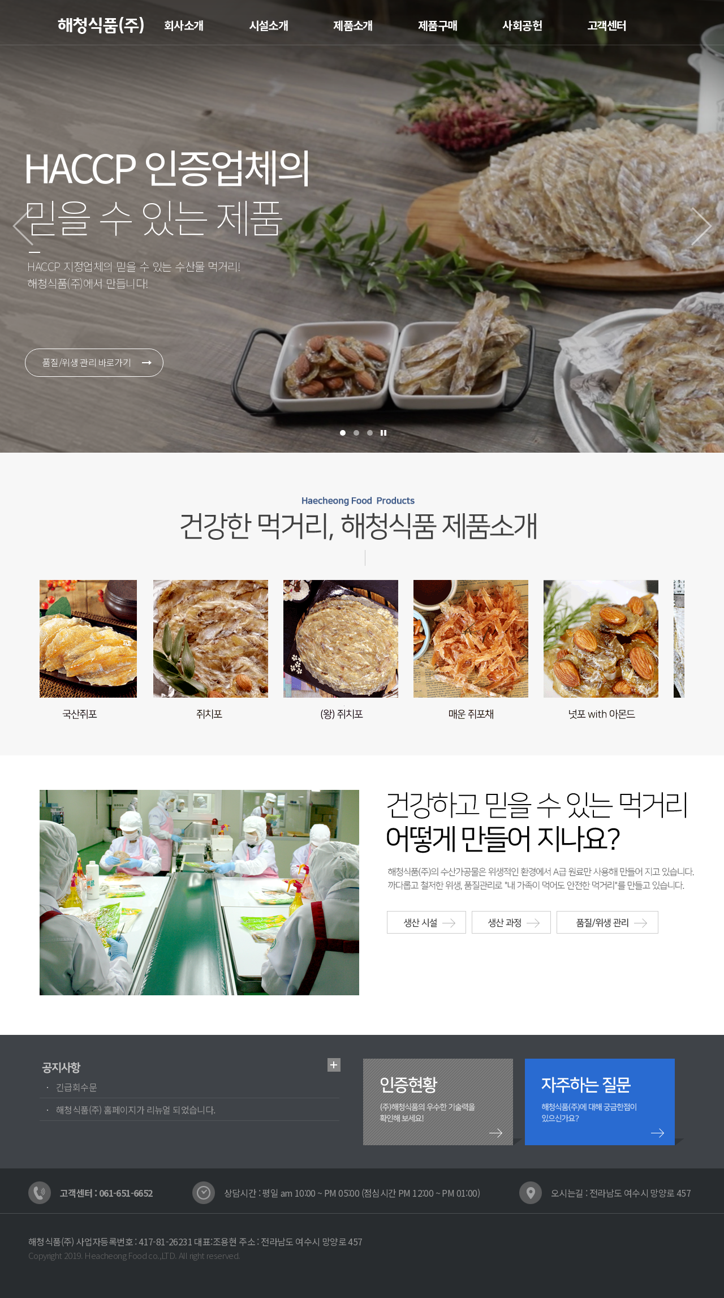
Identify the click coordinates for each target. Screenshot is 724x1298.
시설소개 (268, 25)
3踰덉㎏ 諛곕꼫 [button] (370, 433)
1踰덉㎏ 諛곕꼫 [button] (343, 433)
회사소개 (184, 25)
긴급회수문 (76, 1087)
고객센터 (607, 25)
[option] (362, 226)
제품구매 (438, 25)
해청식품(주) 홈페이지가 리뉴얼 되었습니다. (136, 1109)
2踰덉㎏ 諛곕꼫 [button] (356, 433)
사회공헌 (522, 25)
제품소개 (353, 25)
